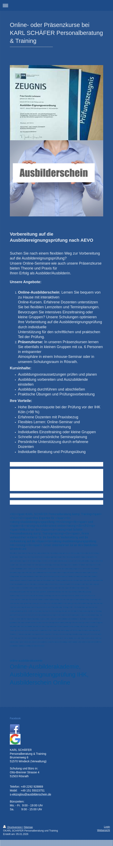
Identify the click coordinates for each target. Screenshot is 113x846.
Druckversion (13, 827)
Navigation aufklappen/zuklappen (56, 5)
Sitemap (28, 827)
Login (107, 826)
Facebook (15, 718)
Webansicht (103, 830)
